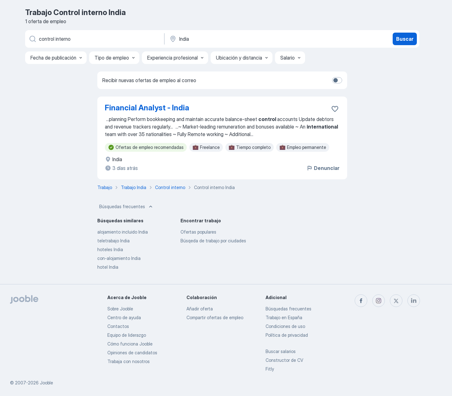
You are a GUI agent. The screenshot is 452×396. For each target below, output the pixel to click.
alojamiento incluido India (122, 232)
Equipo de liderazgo (126, 335)
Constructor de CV (284, 360)
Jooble (46, 382)
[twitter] (396, 300)
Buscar (404, 39)
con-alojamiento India (119, 258)
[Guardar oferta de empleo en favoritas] (335, 108)
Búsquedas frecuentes (126, 206)
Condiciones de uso (285, 326)
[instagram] (378, 300)
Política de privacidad (287, 335)
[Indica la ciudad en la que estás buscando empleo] (234, 39)
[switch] (337, 80)
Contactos (118, 326)
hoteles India (110, 249)
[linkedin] (413, 300)
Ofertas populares (198, 232)
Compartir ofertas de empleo (214, 317)
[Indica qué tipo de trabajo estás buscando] (94, 39)
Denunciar (322, 168)
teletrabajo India (113, 240)
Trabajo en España (284, 317)
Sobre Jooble (120, 308)
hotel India (107, 267)
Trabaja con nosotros (128, 361)
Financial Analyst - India (147, 107)
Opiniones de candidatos (132, 352)
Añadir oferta (199, 308)
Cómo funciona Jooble (130, 343)
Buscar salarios (281, 351)
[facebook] (361, 300)
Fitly (270, 369)
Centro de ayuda (124, 317)
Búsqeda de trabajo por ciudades (213, 240)
